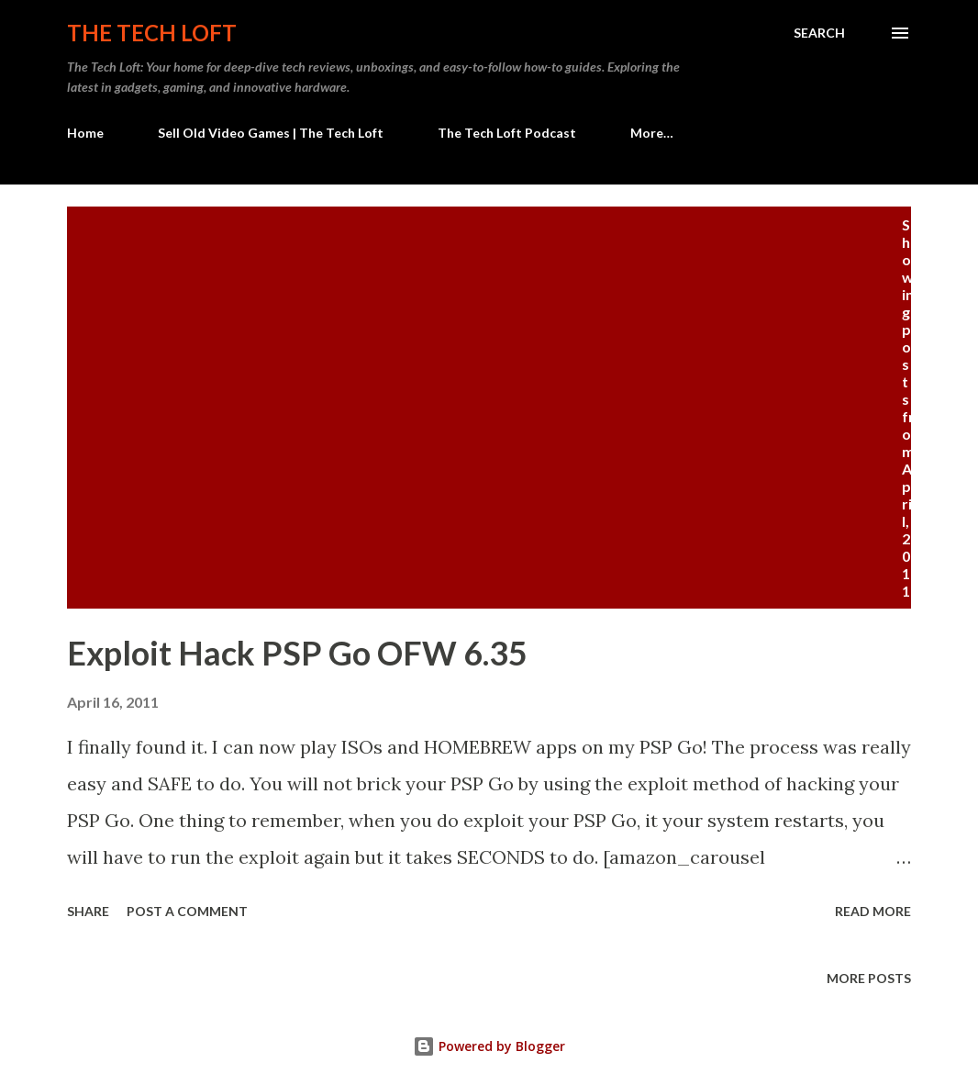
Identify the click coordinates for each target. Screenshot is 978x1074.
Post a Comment (187, 911)
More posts (869, 978)
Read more (873, 911)
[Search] (819, 33)
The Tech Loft (152, 32)
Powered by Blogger (489, 1046)
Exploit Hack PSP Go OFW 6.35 (297, 652)
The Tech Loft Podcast (507, 132)
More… (651, 132)
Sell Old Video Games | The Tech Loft (270, 132)
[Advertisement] (489, 353)
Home (85, 132)
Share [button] (88, 911)
